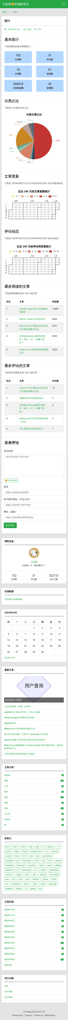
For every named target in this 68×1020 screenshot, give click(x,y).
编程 (6, 780)
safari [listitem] (41, 865)
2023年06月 (9, 954)
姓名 (6, 486)
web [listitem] (27, 879)
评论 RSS (8, 997)
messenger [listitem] (26, 861)
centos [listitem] (23, 847)
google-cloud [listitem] (36, 851)
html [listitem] (36, 861)
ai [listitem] (26, 889)
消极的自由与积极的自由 (31, 398)
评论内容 (8, 451)
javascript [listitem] (21, 865)
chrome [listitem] (55, 851)
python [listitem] (50, 847)
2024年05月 (9, 926)
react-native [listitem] (54, 875)
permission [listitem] (47, 856)
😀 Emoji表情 (11, 480)
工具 (6, 786)
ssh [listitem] (35, 870)
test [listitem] (20, 879)
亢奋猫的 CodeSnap (13, 599)
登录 (6, 986)
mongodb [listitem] (9, 861)
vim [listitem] (31, 856)
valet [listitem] (49, 865)
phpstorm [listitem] (9, 870)
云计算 (7, 814)
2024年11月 (9, 915)
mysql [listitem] (25, 851)
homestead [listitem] (26, 870)
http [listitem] (30, 847)
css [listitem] (43, 861)
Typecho (28, 1015)
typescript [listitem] (53, 884)
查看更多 (8, 965)
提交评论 (10, 525)
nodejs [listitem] (18, 875)
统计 (15, 12)
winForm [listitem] (8, 875)
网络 (6, 803)
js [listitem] (43, 847)
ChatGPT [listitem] (35, 879)
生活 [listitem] (46, 851)
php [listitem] (37, 847)
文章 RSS (8, 991)
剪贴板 (7, 775)
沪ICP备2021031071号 (34, 1012)
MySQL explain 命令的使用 (32, 319)
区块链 (7, 819)
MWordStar (49, 1015)
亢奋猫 (28, 29)
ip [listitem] (17, 870)
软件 (6, 797)
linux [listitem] (7, 847)
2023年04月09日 (13, 29)
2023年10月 (9, 937)
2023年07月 (9, 948)
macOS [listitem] (58, 861)
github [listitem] (45, 879)
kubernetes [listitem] (54, 870)
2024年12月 (9, 658)
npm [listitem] (34, 875)
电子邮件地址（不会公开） (17, 499)
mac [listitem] (38, 856)
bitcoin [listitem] (26, 884)
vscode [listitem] (8, 856)
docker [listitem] (43, 870)
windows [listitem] (32, 865)
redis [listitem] (35, 884)
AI (5, 825)
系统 (6, 808)
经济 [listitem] (24, 856)
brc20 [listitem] (54, 879)
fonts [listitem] (17, 856)
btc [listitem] (6, 884)
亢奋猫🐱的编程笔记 (15, 4)
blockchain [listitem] (16, 884)
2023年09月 (9, 943)
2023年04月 (9, 959)
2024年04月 (9, 932)
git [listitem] (18, 861)
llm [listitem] (40, 889)
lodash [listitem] (18, 889)
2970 (39, 29)
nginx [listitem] (17, 851)
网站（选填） (11, 511)
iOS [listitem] (13, 879)
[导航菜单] (63, 4)
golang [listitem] (33, 889)
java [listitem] (7, 879)
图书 (6, 792)
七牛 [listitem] (58, 847)
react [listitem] (27, 875)
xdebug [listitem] (57, 865)
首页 (4, 12)
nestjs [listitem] (42, 884)
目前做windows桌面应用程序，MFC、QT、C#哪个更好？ (32, 339)
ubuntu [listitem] (8, 851)
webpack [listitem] (8, 889)
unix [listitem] (50, 861)
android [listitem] (43, 875)
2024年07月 (9, 921)
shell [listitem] (14, 847)
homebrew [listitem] (9, 865)
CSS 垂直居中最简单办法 (31, 428)
